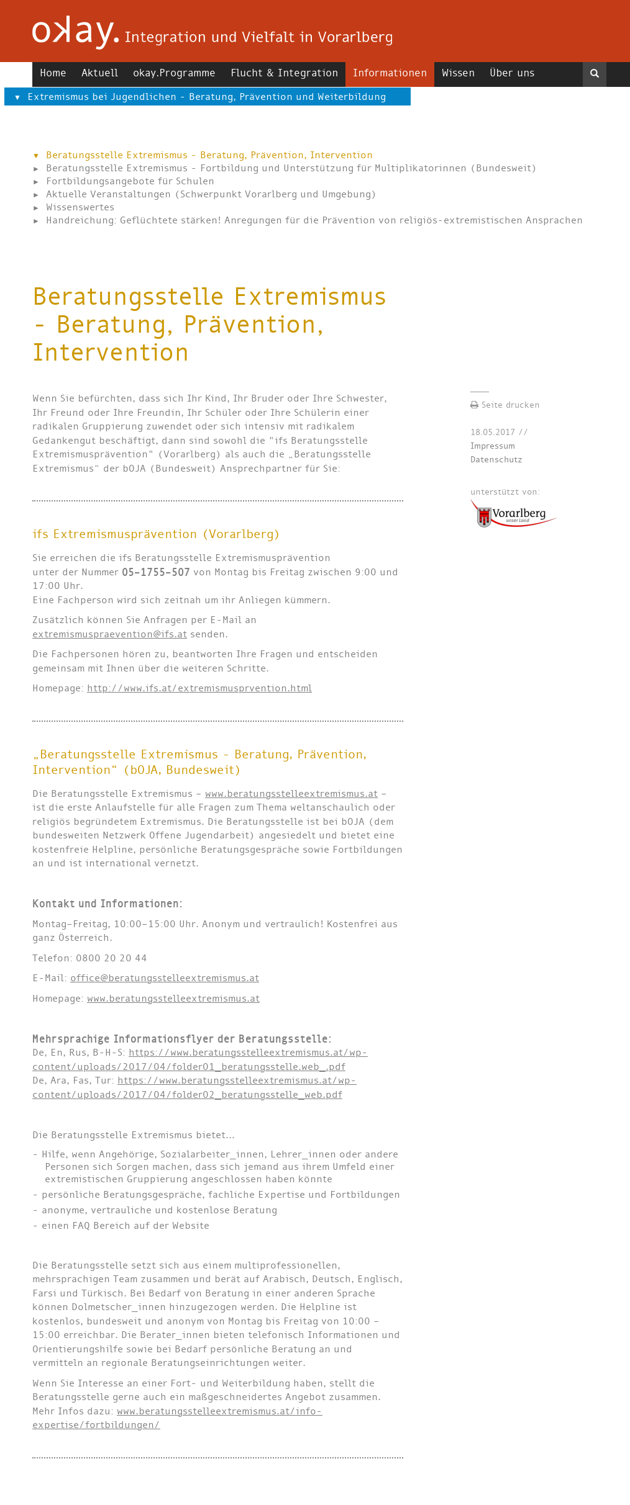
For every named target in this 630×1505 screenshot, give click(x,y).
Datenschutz (496, 459)
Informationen (390, 73)
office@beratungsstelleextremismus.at (164, 978)
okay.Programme (174, 73)
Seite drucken (505, 405)
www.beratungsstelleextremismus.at (291, 793)
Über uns (512, 73)
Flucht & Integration (284, 73)
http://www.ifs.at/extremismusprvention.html (199, 688)
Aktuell (99, 73)
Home (53, 73)
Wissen (458, 73)
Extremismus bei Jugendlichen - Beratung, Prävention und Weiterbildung (206, 96)
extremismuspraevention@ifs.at (109, 634)
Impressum (492, 446)
